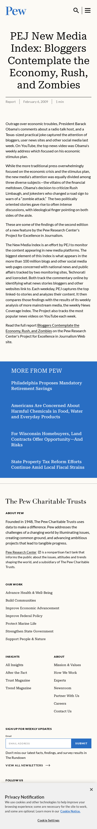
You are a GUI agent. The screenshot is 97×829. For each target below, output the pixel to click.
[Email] (38, 743)
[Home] (46, 501)
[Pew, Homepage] (16, 10)
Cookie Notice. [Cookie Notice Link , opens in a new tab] (70, 813)
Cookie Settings (48, 823)
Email (9, 736)
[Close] (91, 792)
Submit (81, 743)
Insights (13, 656)
